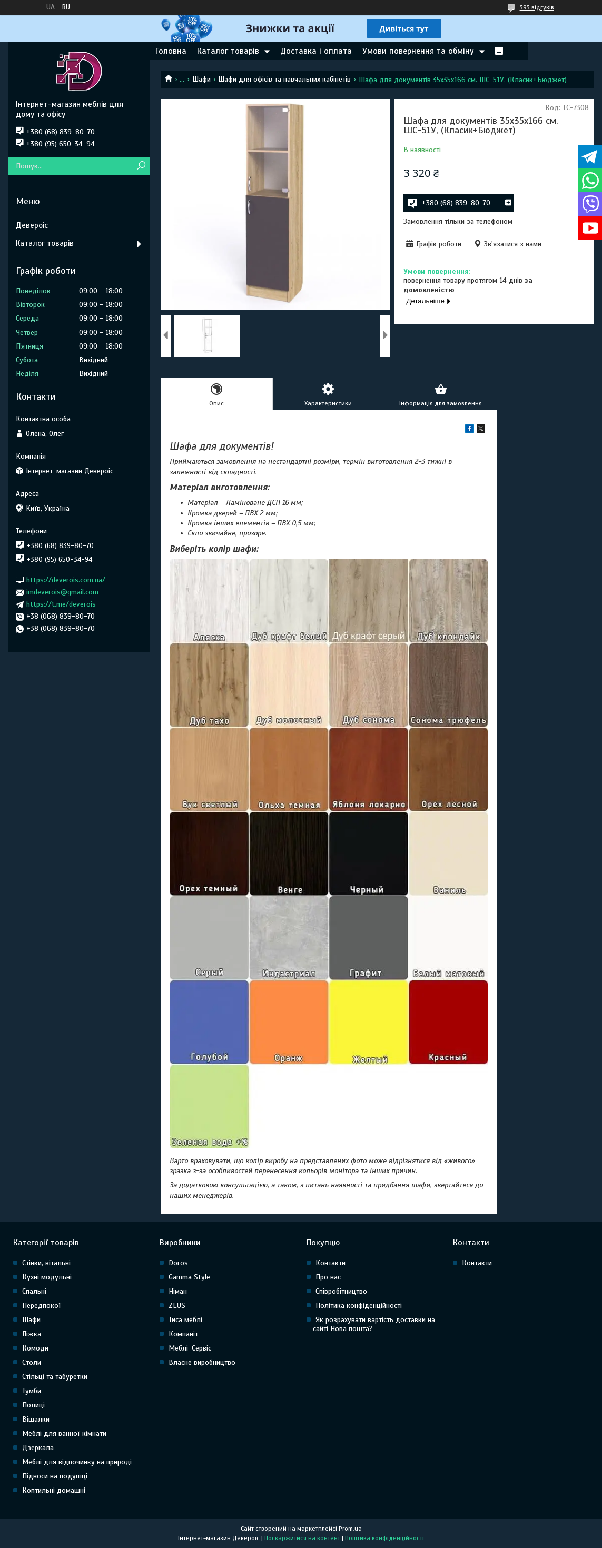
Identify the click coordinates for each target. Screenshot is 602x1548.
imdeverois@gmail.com (62, 592)
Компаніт (183, 1333)
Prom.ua (350, 1528)
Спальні (34, 1291)
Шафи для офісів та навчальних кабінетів (284, 79)
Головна (170, 51)
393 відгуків (537, 7)
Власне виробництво (202, 1362)
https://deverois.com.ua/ (65, 579)
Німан (178, 1291)
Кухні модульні (47, 1277)
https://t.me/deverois (61, 604)
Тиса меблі (185, 1319)
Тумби (31, 1390)
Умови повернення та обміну (418, 51)
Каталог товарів (228, 51)
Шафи (201, 79)
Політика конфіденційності (358, 1305)
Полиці (33, 1405)
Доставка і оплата (316, 51)
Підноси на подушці (54, 1476)
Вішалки (36, 1419)
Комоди (35, 1348)
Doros (178, 1262)
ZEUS (177, 1305)
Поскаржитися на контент (302, 1538)
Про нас (328, 1277)
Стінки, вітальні (46, 1262)
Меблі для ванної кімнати (64, 1433)
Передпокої (41, 1305)
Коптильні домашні (53, 1490)
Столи (31, 1362)
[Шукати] (141, 166)
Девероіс (32, 225)
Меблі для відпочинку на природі (77, 1461)
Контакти (330, 1262)
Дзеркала (38, 1447)
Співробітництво (341, 1291)
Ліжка (31, 1333)
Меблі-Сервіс (190, 1348)
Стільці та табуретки (54, 1376)
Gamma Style (189, 1277)
